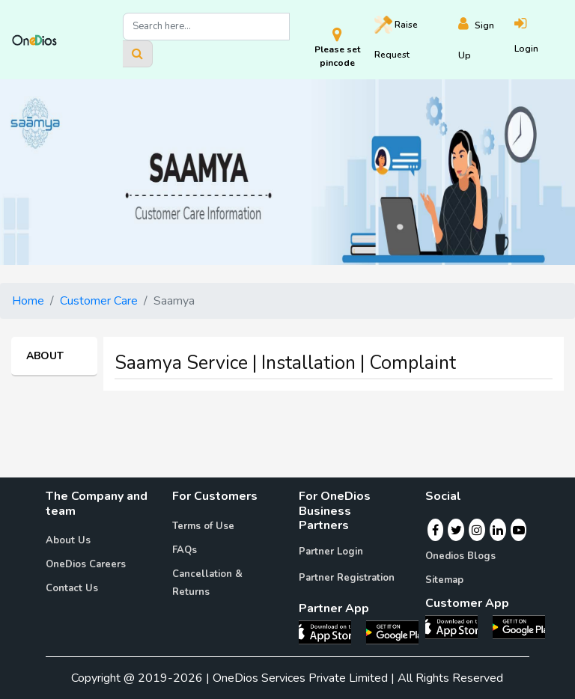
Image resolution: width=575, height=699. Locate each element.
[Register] (486, 40)
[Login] (538, 40)
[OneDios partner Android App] (392, 631)
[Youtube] (519, 530)
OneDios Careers (86, 564)
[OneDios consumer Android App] (519, 626)
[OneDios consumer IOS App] (457, 626)
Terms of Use (203, 526)
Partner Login (331, 551)
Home (28, 301)
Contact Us (72, 588)
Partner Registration (347, 577)
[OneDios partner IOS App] (331, 631)
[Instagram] (477, 530)
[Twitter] (456, 530)
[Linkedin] (498, 530)
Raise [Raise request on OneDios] (396, 38)
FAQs (184, 550)
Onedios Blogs (460, 556)
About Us (68, 540)
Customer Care (99, 301)
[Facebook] (435, 530)
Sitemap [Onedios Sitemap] (444, 580)
